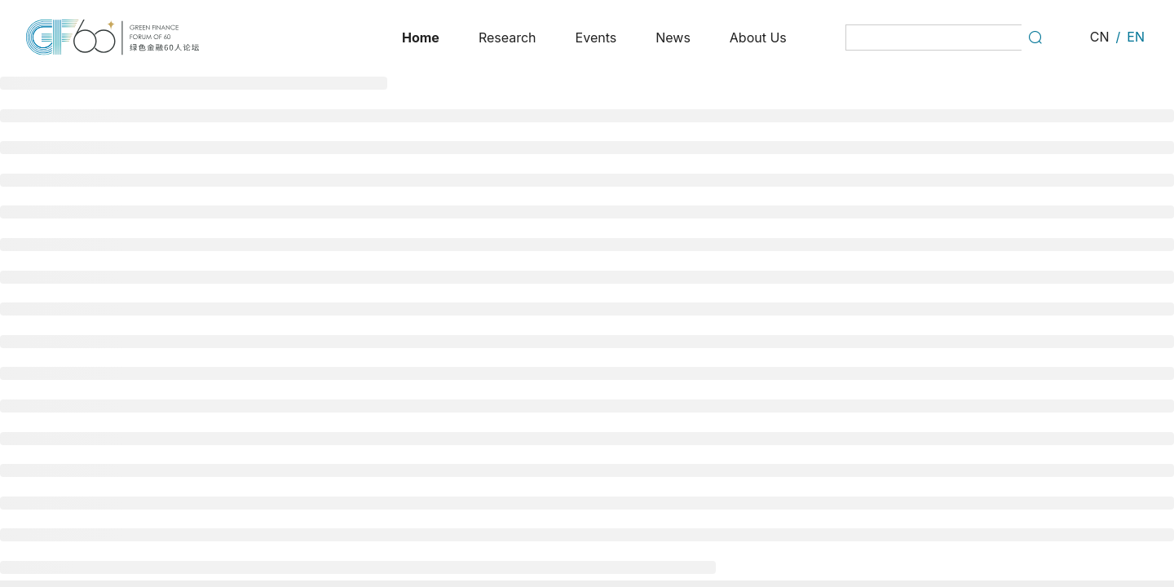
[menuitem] (420, 37)
